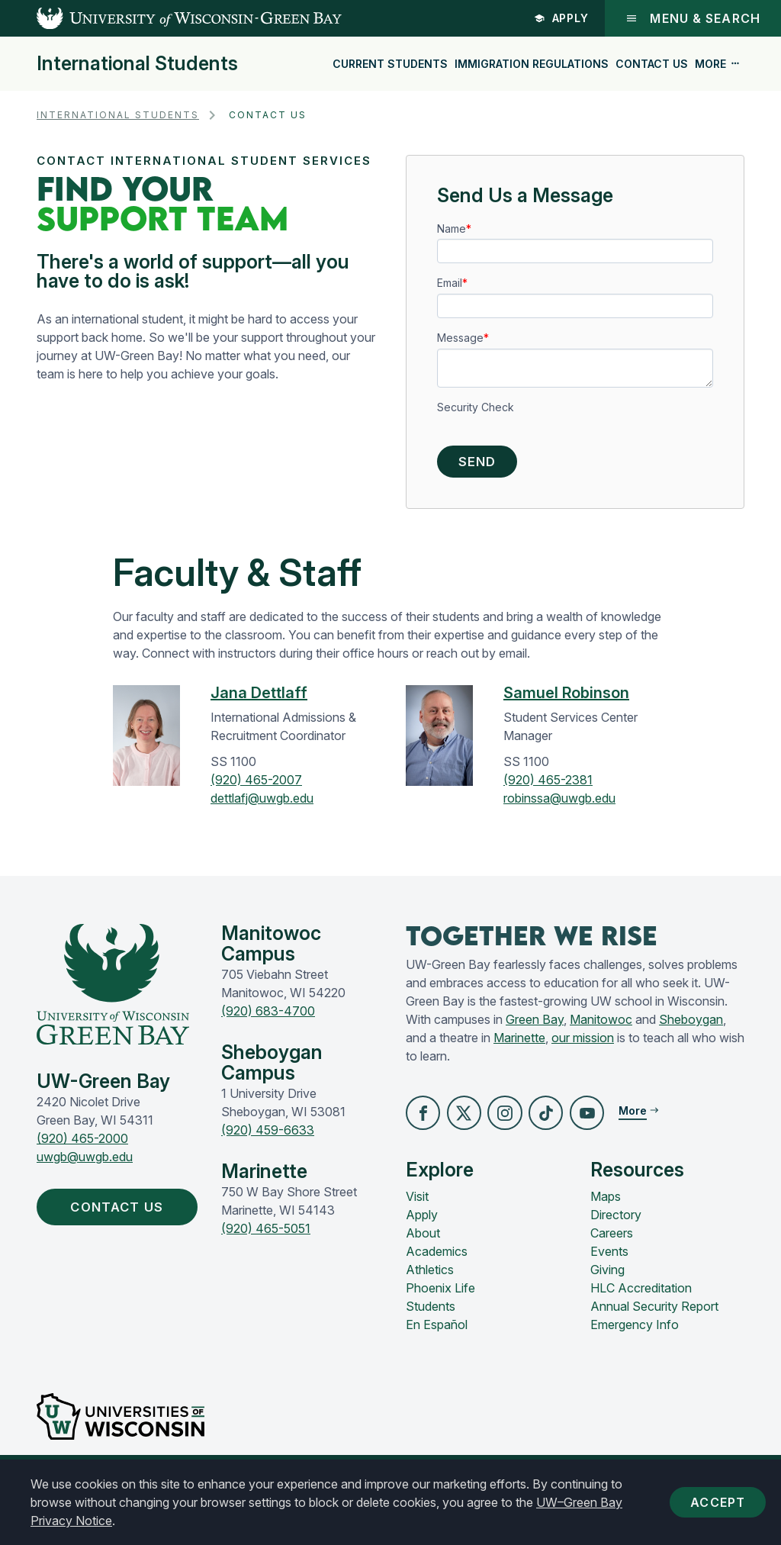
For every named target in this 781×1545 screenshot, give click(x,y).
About (423, 1239)
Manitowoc (601, 1024)
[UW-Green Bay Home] (171, 18)
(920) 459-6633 (267, 1134)
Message (460, 337)
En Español (437, 1331)
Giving (607, 1276)
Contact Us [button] (125, 1213)
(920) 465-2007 (256, 784)
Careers (611, 1239)
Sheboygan (691, 1024)
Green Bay (535, 1024)
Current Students (390, 63)
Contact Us (651, 63)
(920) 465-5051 (265, 1233)
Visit (417, 1203)
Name (451, 228)
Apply (562, 17)
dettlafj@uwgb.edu (262, 802)
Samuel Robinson (566, 697)
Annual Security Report (654, 1313)
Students (430, 1313)
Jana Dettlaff (259, 697)
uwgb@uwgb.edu (85, 1161)
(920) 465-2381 (548, 784)
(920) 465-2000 (82, 1143)
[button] (424, 1118)
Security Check (475, 407)
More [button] (718, 63)
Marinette (519, 1042)
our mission (582, 1042)
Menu (692, 18)
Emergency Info (634, 1331)
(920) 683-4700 (268, 1015)
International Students (137, 63)
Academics (437, 1258)
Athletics (430, 1276)
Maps (605, 1203)
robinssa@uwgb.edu (559, 802)
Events (609, 1258)
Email (449, 282)
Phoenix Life (440, 1294)
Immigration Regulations (532, 63)
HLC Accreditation (641, 1294)
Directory (615, 1221)
